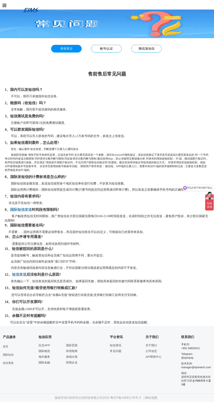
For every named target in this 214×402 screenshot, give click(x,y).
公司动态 (151, 351)
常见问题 (115, 351)
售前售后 (66, 48)
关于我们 (151, 345)
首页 (5, 346)
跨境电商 (71, 351)
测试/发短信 (146, 48)
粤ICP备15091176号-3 (125, 397)
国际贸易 (71, 345)
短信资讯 (115, 345)
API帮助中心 (154, 356)
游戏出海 (71, 356)
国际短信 (17, 210)
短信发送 (19, 274)
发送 (28, 210)
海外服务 (44, 356)
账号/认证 (106, 48)
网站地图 (151, 397)
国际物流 (44, 351)
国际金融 (44, 362)
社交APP (44, 345)
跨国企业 (71, 362)
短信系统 (8, 362)
